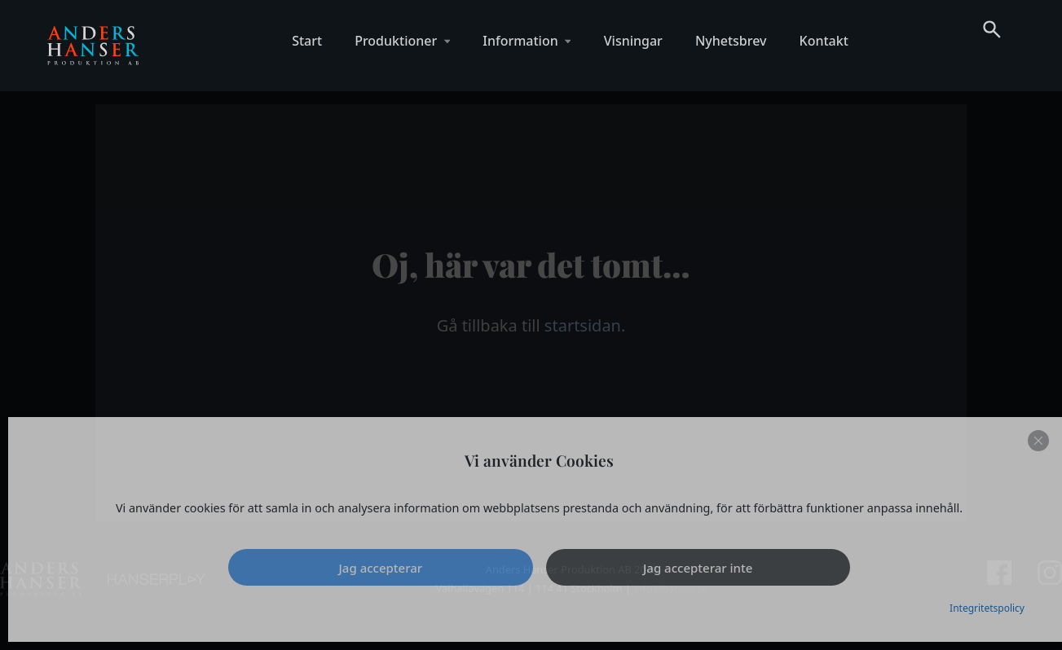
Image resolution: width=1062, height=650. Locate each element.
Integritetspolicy (987, 608)
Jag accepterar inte (697, 568)
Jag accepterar (381, 568)
